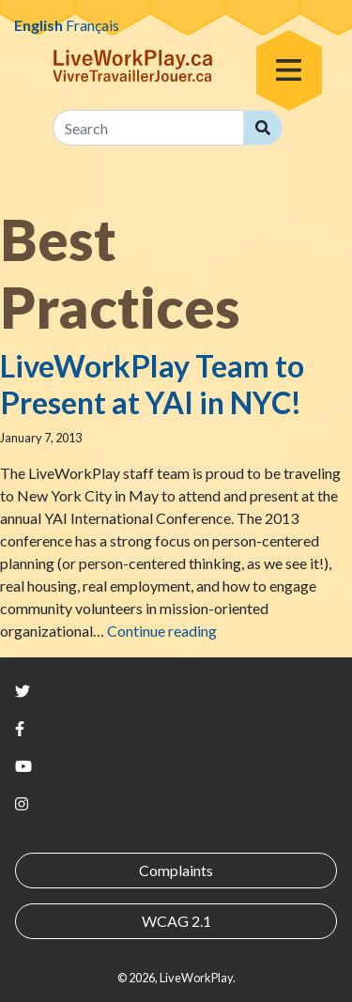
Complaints (176, 870)
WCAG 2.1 (176, 921)
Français (92, 25)
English (38, 25)
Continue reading (162, 631)
